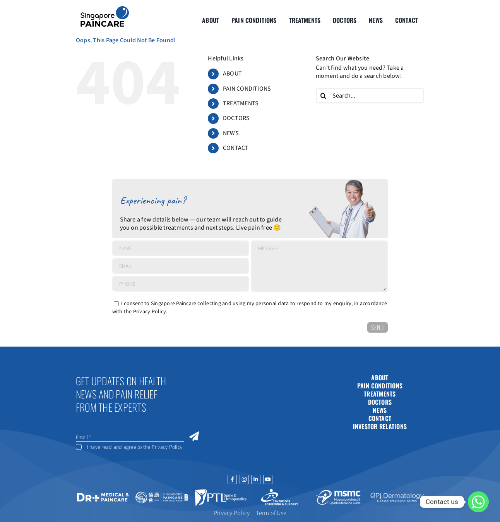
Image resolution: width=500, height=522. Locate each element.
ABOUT (232, 73)
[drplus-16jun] (103, 493)
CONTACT (236, 148)
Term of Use (271, 513)
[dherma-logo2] (397, 493)
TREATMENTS (241, 103)
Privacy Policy (149, 312)
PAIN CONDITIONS (247, 88)
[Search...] (370, 95)
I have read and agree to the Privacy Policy (134, 447)
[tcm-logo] (162, 492)
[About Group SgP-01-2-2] (104, 9)
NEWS (231, 133)
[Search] (323, 95)
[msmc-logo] (338, 490)
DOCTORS (236, 118)
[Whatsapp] (478, 501)
